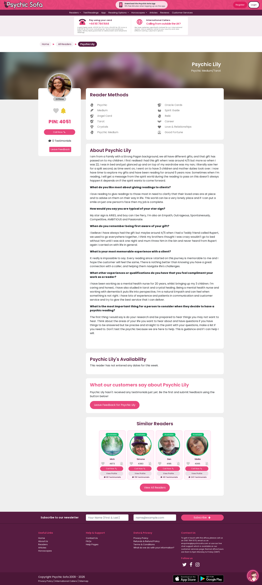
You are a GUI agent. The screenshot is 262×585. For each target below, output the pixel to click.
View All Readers (155, 487)
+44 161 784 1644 (99, 24)
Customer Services (182, 12)
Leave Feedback (60, 149)
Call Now (59, 132)
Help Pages (92, 544)
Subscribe (202, 517)
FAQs (88, 541)
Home (45, 44)
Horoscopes (45, 550)
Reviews (164, 12)
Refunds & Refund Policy (147, 541)
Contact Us (92, 538)
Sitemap (83, 581)
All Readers (64, 44)
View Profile (111, 473)
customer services (190, 549)
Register (240, 4)
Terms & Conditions (144, 544)
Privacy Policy (141, 538)
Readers (43, 544)
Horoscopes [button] (138, 12)
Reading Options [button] (117, 12)
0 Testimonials (59, 141)
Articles (154, 12)
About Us (43, 541)
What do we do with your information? (154, 547)
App (103, 12)
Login (254, 4)
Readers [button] (74, 12)
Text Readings (91, 12)
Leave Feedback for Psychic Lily (114, 405)
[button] (253, 576)
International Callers (66, 581)
